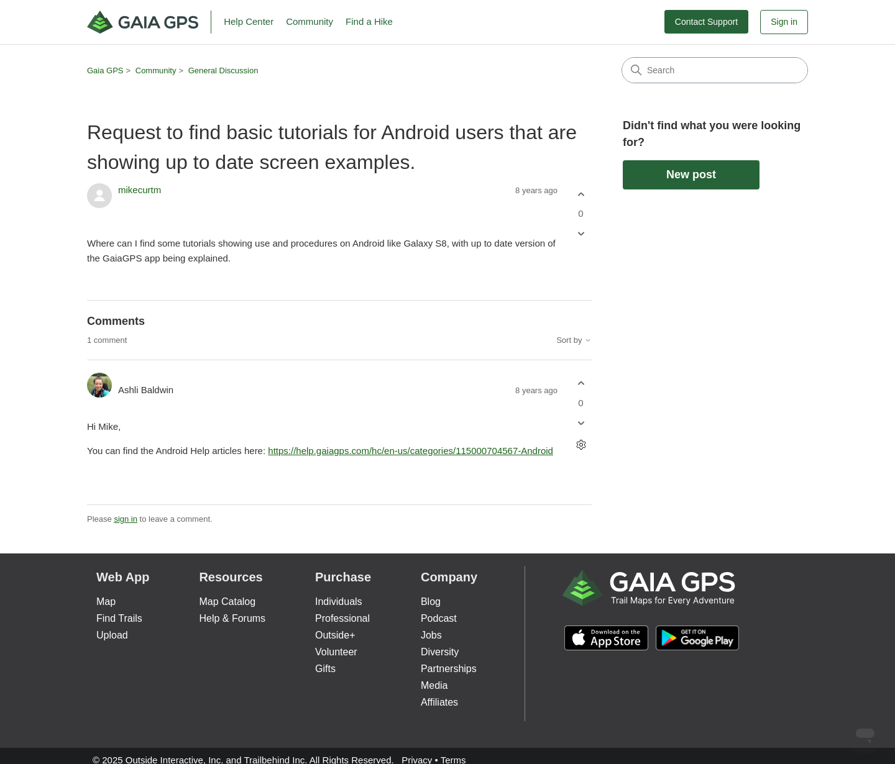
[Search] (714, 70)
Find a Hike (369, 21)
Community (309, 21)
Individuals (338, 601)
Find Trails (119, 618)
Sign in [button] (784, 22)
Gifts (325, 668)
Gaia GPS (105, 70)
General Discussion (223, 70)
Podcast (439, 618)
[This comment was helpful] (581, 383)
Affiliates (439, 702)
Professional (342, 618)
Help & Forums (232, 618)
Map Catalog (227, 601)
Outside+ (335, 635)
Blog (431, 601)
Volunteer (336, 652)
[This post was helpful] (581, 194)
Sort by (574, 340)
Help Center (248, 21)
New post (691, 174)
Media (434, 685)
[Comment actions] (581, 444)
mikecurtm (139, 189)
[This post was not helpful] (581, 234)
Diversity (440, 652)
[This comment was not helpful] (581, 423)
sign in (125, 519)
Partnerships (449, 668)
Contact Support (706, 22)
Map (106, 601)
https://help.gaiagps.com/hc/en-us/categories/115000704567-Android (410, 450)
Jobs (431, 635)
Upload (112, 635)
